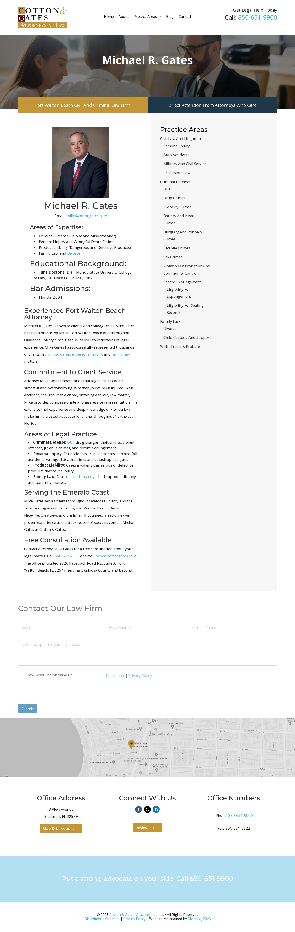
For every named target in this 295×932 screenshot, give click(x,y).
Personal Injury (176, 145)
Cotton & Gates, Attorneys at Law (136, 914)
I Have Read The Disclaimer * (48, 675)
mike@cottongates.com (86, 215)
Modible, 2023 (199, 918)
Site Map (112, 918)
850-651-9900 (257, 17)
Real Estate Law (176, 172)
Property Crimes (177, 206)
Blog (170, 16)
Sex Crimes (172, 256)
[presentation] (51, 701)
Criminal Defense (175, 181)
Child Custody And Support (187, 337)
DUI (70, 442)
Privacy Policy (140, 675)
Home (109, 16)
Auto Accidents (176, 154)
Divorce (73, 253)
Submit (27, 708)
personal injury (89, 354)
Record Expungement (182, 281)
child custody (83, 476)
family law (121, 354)
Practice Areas (145, 16)
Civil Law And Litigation (180, 138)
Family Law (170, 321)
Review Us (145, 827)
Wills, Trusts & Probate (180, 346)
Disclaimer (115, 675)
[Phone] (235, 627)
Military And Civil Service (184, 163)
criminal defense (59, 354)
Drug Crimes (174, 197)
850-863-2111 (67, 555)
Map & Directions (58, 828)
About (124, 16)
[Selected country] (197, 627)
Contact (185, 16)
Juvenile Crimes (176, 248)
